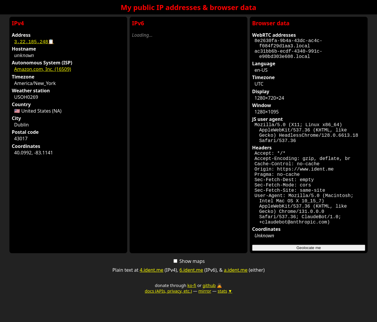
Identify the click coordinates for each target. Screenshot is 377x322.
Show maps (189, 287)
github (209, 311)
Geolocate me (309, 273)
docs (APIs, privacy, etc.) (168, 317)
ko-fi (191, 311)
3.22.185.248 (34, 41)
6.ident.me (191, 296)
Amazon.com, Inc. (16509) (42, 69)
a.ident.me (235, 296)
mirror (205, 317)
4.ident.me (151, 296)
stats (225, 317)
